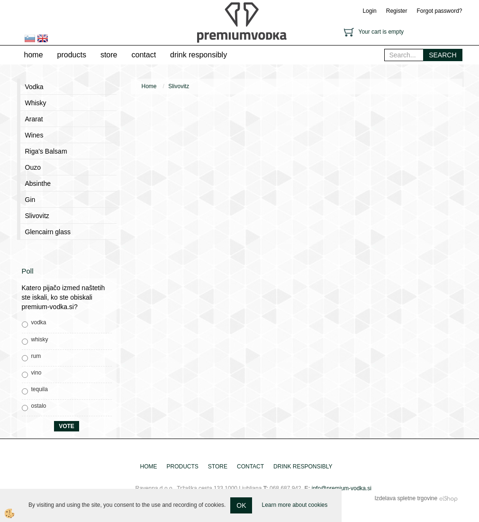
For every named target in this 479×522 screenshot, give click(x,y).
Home (149, 86)
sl (30, 38)
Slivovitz (178, 86)
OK (241, 505)
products (71, 55)
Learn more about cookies (294, 505)
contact (143, 55)
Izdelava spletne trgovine (405, 498)
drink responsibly (198, 55)
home (33, 55)
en (42, 38)
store (108, 55)
